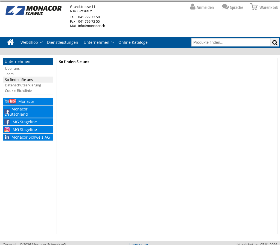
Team (9, 73)
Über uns (12, 68)
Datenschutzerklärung (23, 85)
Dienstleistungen (62, 42)
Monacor (26, 101)
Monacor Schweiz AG (30, 137)
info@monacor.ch (87, 26)
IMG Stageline (24, 121)
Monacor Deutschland (16, 111)
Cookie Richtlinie (18, 90)
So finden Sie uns (19, 79)
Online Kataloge (133, 42)
